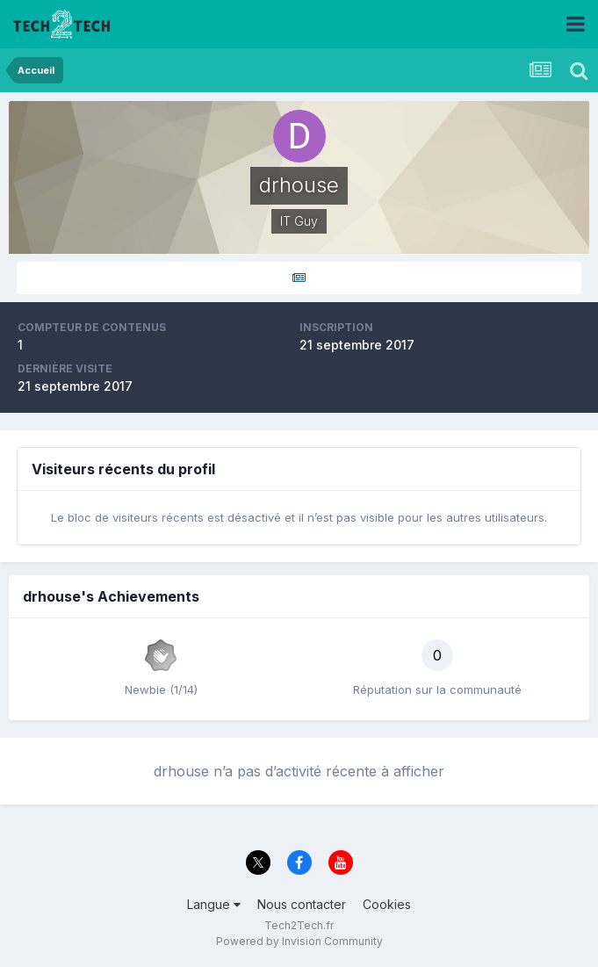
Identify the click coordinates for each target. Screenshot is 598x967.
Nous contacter (301, 904)
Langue (214, 904)
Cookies (387, 904)
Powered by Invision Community (299, 941)
